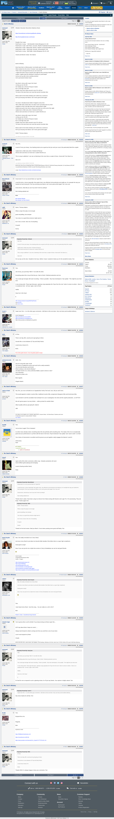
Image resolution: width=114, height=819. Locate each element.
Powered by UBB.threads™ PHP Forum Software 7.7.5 (57, 818)
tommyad (64, 139)
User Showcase (33, 12)
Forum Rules (61, 15)
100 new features (88, 173)
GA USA (4, 399)
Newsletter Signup (63, 799)
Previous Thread (20, 18)
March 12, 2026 (88, 70)
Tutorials (80, 805)
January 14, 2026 (89, 139)
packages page (98, 249)
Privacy (89, 811)
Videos (80, 803)
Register (102, 12)
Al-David (64, 233)
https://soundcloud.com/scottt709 (22, 316)
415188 (81, 23)
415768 (81, 685)
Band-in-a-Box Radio (43, 801)
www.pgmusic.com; (21, 813)
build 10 (86, 64)
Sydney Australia (5, 473)
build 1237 (97, 92)
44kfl (65, 477)
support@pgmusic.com (39, 813)
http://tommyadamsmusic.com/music (25, 37)
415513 (81, 533)
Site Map (95, 811)
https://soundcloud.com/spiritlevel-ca (23, 318)
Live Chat (61, 3)
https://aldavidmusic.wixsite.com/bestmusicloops (30, 170)
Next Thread (64, 18)
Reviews (40, 807)
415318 (81, 356)
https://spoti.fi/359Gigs (20, 563)
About (19, 797)
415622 (81, 645)
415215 (81, 264)
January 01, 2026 (89, 200)
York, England (5, 350)
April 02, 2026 (88, 36)
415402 (81, 453)
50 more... (20, 302)
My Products (61, 807)
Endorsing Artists (42, 803)
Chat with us (73, 788)
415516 (81, 574)
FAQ (67, 15)
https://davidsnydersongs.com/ (22, 562)
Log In (109, 12)
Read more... (88, 56)
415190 (81, 174)
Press (19, 801)
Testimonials (41, 805)
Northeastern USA (6, 595)
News (59, 797)
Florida (3, 44)
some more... (20, 304)
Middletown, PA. (5, 223)
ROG (65, 746)
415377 (81, 386)
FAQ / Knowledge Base (84, 799)
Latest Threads (52, 15)
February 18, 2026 (89, 99)
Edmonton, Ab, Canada (7, 327)
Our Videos (18, 417)
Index (42, 18)
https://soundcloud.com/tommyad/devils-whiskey (28, 33)
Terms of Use (83, 811)
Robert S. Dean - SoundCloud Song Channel (25, 614)
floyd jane (64, 645)
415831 (81, 746)
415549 (81, 618)
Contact (20, 799)
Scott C (64, 685)
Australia (4, 441)
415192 (81, 203)
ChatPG (87, 18)
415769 (81, 708)
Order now (87, 133)
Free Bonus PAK (103, 189)
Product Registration (83, 807)
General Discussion (22, 12)
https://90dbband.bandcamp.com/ (23, 734)
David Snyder (63, 574)
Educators (20, 805)
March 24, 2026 (88, 59)
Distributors (21, 803)
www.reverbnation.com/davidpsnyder (23, 566)
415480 (81, 477)
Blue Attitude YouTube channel (22, 200)
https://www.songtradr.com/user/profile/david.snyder (27, 570)
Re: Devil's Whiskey (10, 139)
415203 (81, 233)
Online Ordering (72, 3)
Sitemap (20, 807)
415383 (81, 420)
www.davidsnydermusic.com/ (22, 565)
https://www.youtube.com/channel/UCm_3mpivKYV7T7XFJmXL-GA (30, 740)
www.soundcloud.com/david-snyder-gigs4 (24, 568)
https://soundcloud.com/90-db (22, 737)
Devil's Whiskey (8, 24)
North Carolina (5, 553)
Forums (14, 12)
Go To (22, 21)
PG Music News (89, 33)
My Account (61, 805)
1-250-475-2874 (70, 2)
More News (88, 256)
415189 (81, 139)
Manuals (80, 801)
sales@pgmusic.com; (30, 813)
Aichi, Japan (4, 376)
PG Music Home (6, 12)
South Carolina (5, 633)
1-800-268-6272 (62, 2)
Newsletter (84, 783)
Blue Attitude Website (20, 198)
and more (94, 125)
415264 (81, 330)
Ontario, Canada (5, 195)
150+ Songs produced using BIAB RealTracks (25, 300)
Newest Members (89, 276)
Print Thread (15, 21)
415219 (81, 307)
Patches (80, 797)
